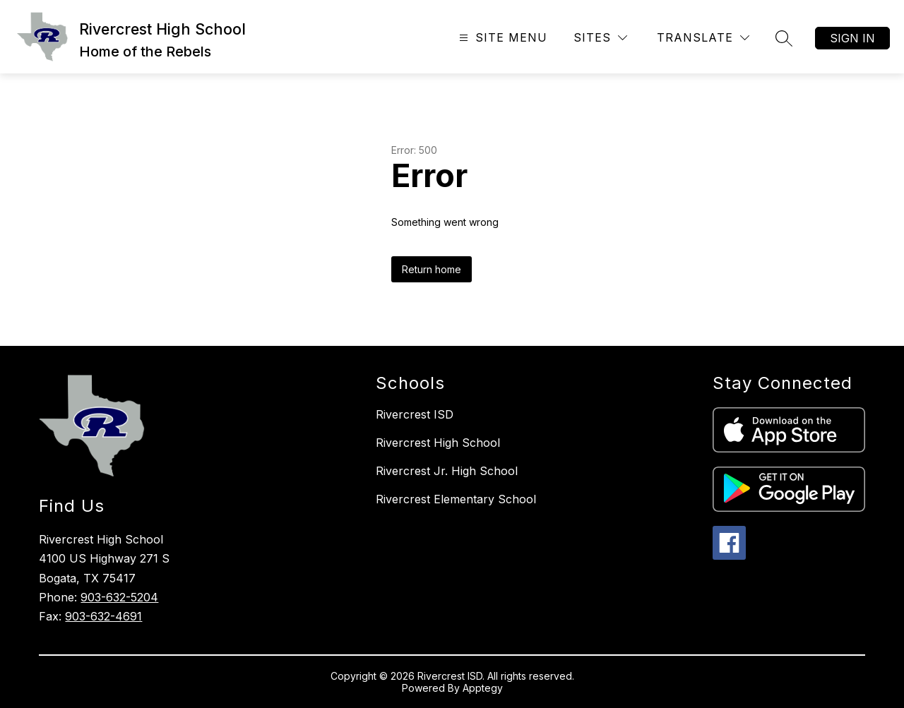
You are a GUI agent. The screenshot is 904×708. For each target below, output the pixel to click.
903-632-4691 (103, 616)
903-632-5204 (119, 597)
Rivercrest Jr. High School (447, 471)
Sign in (852, 38)
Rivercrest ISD (414, 414)
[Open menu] (501, 38)
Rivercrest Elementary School (456, 499)
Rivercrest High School (438, 443)
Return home (431, 269)
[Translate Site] (703, 38)
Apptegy (483, 688)
